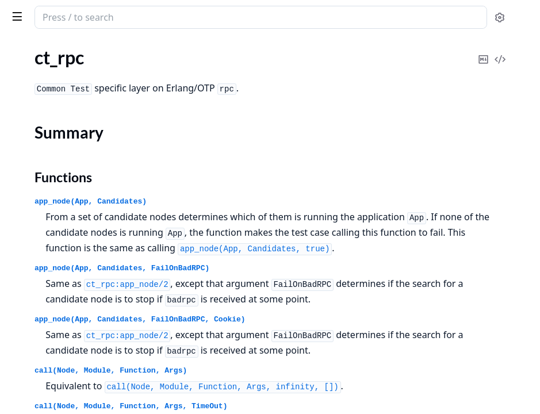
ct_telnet (25, 297)
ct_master (27, 134)
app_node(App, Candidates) (263, 201)
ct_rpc (20, 180)
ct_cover (24, 87)
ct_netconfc (30, 149)
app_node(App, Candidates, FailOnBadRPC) (294, 299)
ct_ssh (20, 266)
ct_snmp (24, 251)
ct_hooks (25, 118)
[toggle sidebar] (158, 16)
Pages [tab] (20, 47)
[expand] (161, 74)
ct (12, 72)
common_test (75, 11)
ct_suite (23, 282)
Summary (39, 200)
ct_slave (23, 235)
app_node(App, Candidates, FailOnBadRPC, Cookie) (312, 366)
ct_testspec (30, 313)
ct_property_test (40, 165)
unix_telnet (30, 328)
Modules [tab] (69, 47)
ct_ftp (19, 103)
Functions (40, 214)
